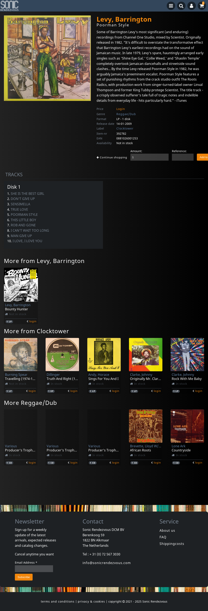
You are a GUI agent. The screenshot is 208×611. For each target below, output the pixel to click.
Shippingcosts (172, 543)
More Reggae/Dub (30, 403)
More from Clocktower (36, 331)
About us (167, 530)
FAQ (163, 537)
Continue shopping (112, 157)
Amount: (136, 151)
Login (120, 109)
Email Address (26, 562)
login (33, 321)
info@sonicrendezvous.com (107, 563)
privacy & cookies (91, 601)
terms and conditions (57, 601)
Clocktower (125, 128)
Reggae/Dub (126, 114)
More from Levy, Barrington (44, 261)
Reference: (179, 151)
